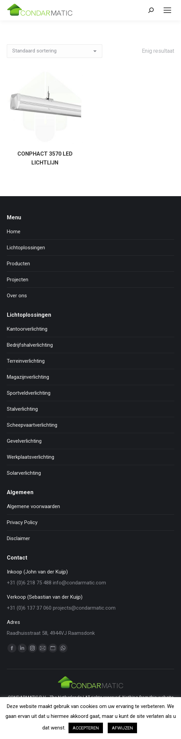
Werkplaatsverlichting (30, 457)
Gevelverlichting (24, 441)
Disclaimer (18, 538)
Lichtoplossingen (26, 248)
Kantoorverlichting (27, 329)
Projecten (17, 280)
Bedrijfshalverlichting (30, 345)
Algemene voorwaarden (33, 506)
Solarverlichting (24, 473)
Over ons (17, 296)
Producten (18, 264)
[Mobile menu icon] (167, 10)
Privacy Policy (22, 522)
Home (13, 232)
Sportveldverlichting (28, 393)
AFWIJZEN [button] (122, 727)
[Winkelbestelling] (54, 51)
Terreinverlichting (26, 361)
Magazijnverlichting (28, 377)
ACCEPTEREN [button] (86, 727)
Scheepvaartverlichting (32, 425)
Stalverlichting (22, 409)
